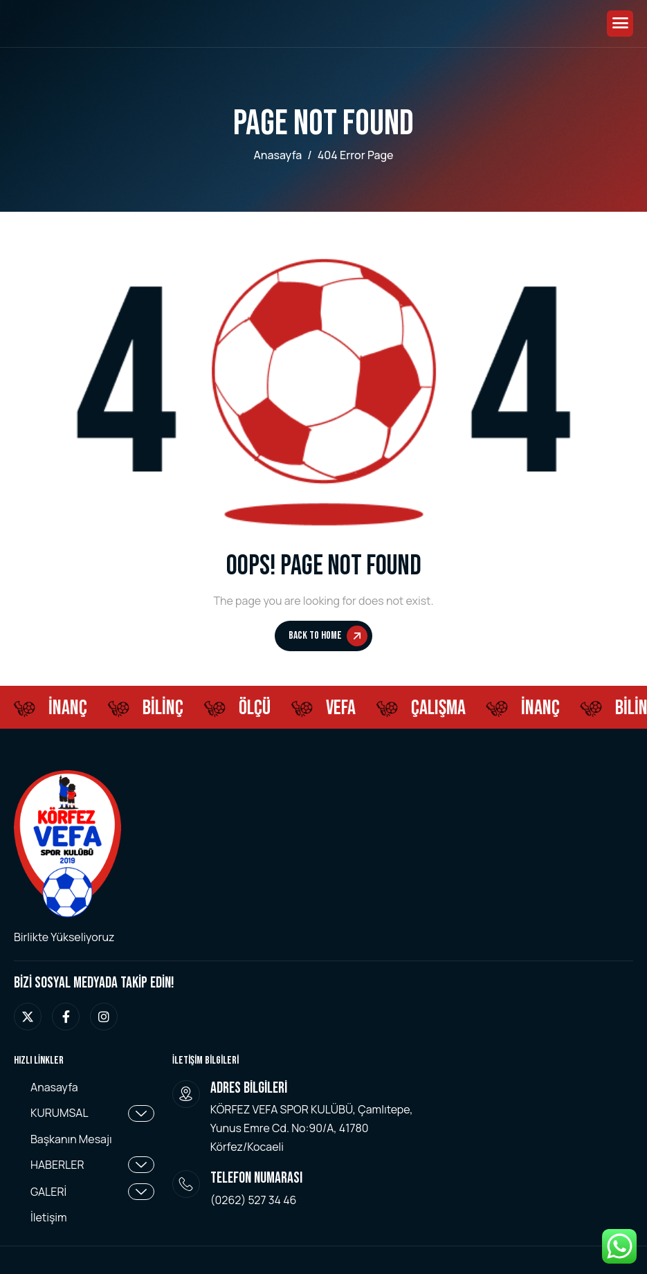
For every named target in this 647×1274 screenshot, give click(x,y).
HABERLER (92, 1164)
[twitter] (28, 1016)
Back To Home (328, 636)
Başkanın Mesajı (71, 1139)
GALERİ (92, 1191)
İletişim (48, 1217)
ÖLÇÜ (257, 707)
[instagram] (104, 1016)
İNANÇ (70, 707)
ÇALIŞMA (441, 707)
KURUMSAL (92, 1113)
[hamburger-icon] (620, 23)
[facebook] (66, 1016)
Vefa (343, 707)
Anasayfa (54, 1087)
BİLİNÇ (165, 707)
